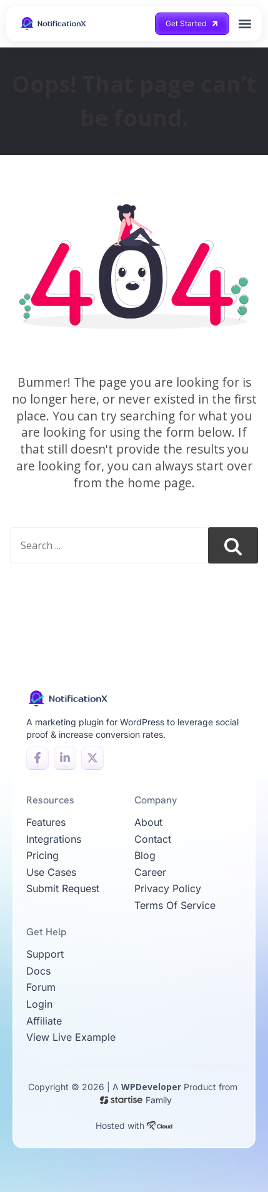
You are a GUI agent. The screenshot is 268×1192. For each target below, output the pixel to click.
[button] (245, 23)
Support (45, 954)
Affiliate (44, 1021)
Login (39, 1004)
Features (46, 822)
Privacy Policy (167, 888)
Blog (145, 855)
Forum (41, 987)
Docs (38, 971)
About (148, 822)
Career (150, 872)
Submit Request (62, 888)
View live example (71, 1037)
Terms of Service (175, 905)
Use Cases (51, 872)
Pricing (42, 855)
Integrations (53, 839)
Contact (152, 839)
